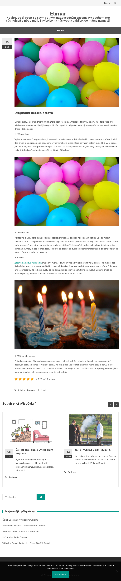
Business (31, 390)
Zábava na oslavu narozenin (28, 262)
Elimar (58, 14)
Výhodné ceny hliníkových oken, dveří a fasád (26, 543)
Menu (107, 3)
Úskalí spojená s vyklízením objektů (20, 519)
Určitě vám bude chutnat (15, 537)
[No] (117, 571)
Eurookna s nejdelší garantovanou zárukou (23, 525)
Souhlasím (60, 574)
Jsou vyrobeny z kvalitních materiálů (20, 531)
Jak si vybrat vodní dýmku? (93, 449)
